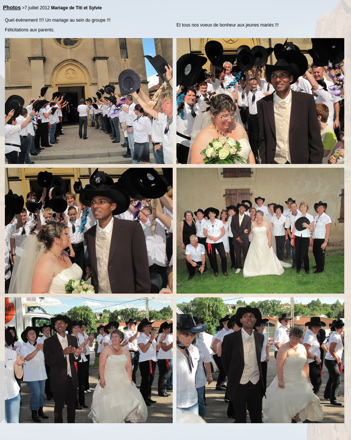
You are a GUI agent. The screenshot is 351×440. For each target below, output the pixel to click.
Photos (12, 7)
